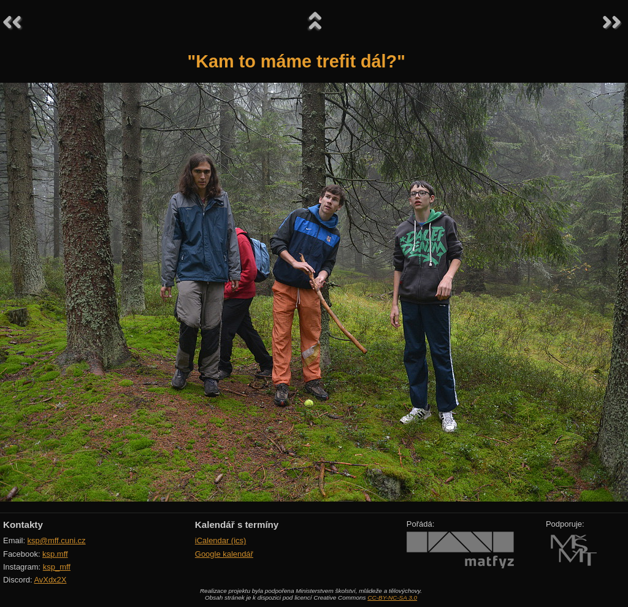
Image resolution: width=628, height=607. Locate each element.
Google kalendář (224, 554)
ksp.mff (55, 554)
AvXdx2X (50, 579)
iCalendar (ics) (221, 540)
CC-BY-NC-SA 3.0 (392, 597)
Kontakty (23, 524)
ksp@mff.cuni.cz (57, 540)
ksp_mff (57, 566)
